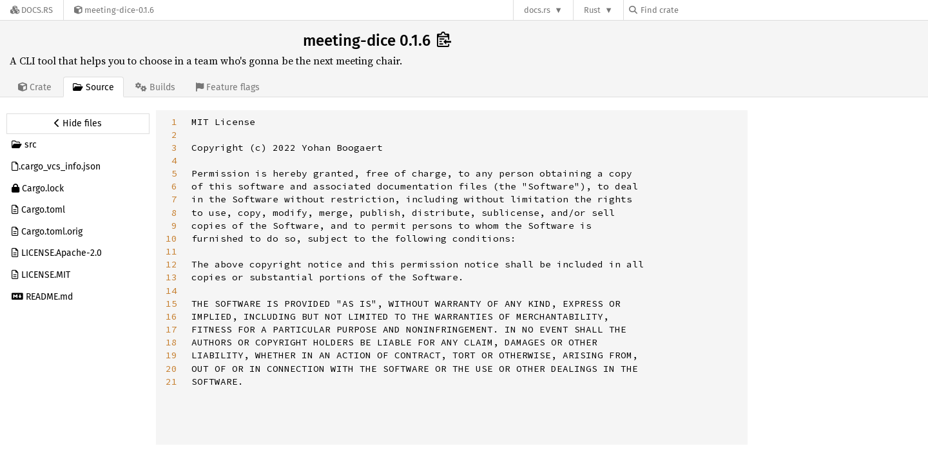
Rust (592, 10)
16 (171, 316)
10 (171, 238)
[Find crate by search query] (693, 10)
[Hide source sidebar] (78, 123)
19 (171, 355)
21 (171, 381)
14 (171, 290)
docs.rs (537, 10)
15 (171, 303)
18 (171, 342)
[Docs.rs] (31, 10)
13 (171, 277)
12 (171, 264)
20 (171, 368)
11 (171, 251)
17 (171, 329)
